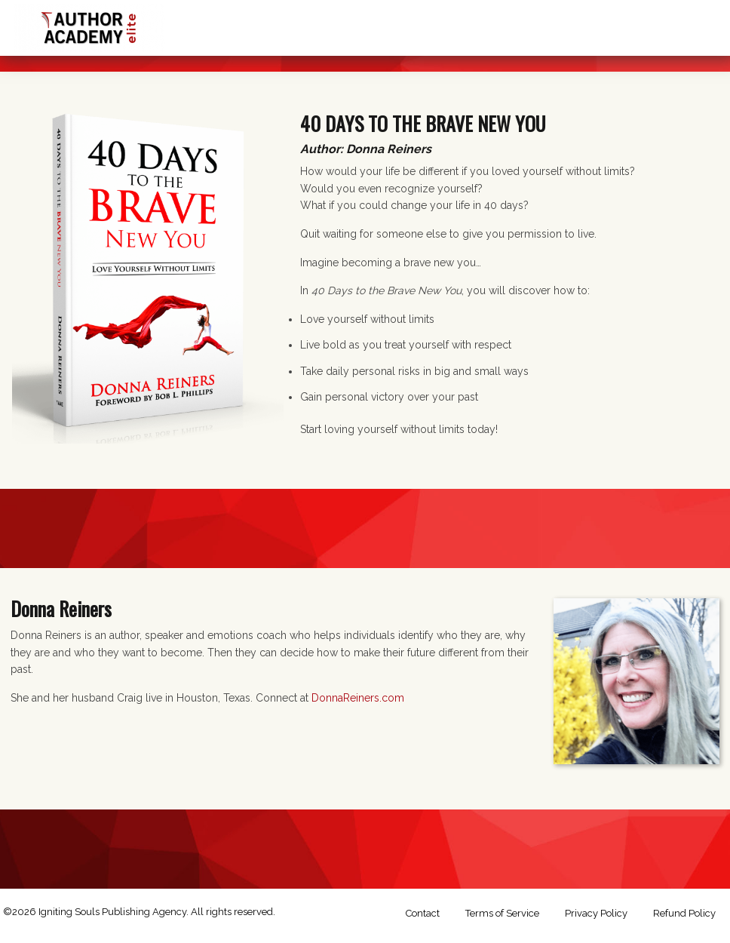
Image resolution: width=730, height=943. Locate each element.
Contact (423, 913)
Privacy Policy (596, 913)
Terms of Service (502, 913)
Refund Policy (684, 913)
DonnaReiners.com (357, 698)
